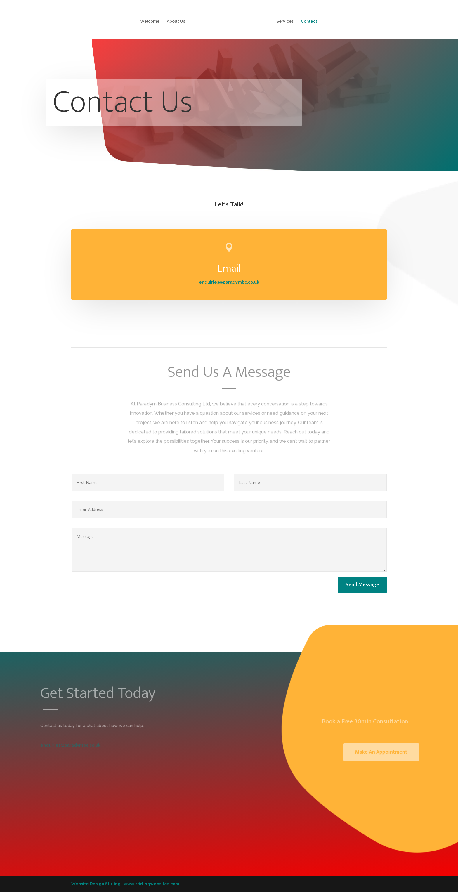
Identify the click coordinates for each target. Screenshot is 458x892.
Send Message (362, 584)
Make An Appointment (388, 752)
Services (285, 21)
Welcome (149, 21)
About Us (176, 21)
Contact (309, 21)
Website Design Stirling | (97, 883)
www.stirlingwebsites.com (151, 883)
